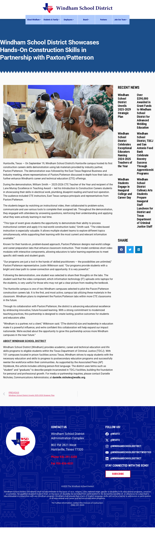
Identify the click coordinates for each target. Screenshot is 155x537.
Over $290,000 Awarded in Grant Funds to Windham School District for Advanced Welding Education (144, 111)
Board (86, 19)
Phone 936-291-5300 (64, 457)
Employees (69, 19)
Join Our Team (121, 19)
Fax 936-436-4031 (62, 463)
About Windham (34, 19)
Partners (103, 19)
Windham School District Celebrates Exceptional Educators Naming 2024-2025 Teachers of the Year (125, 150)
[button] (121, 249)
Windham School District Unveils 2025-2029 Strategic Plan (124, 106)
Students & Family (51, 19)
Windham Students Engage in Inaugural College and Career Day (125, 188)
